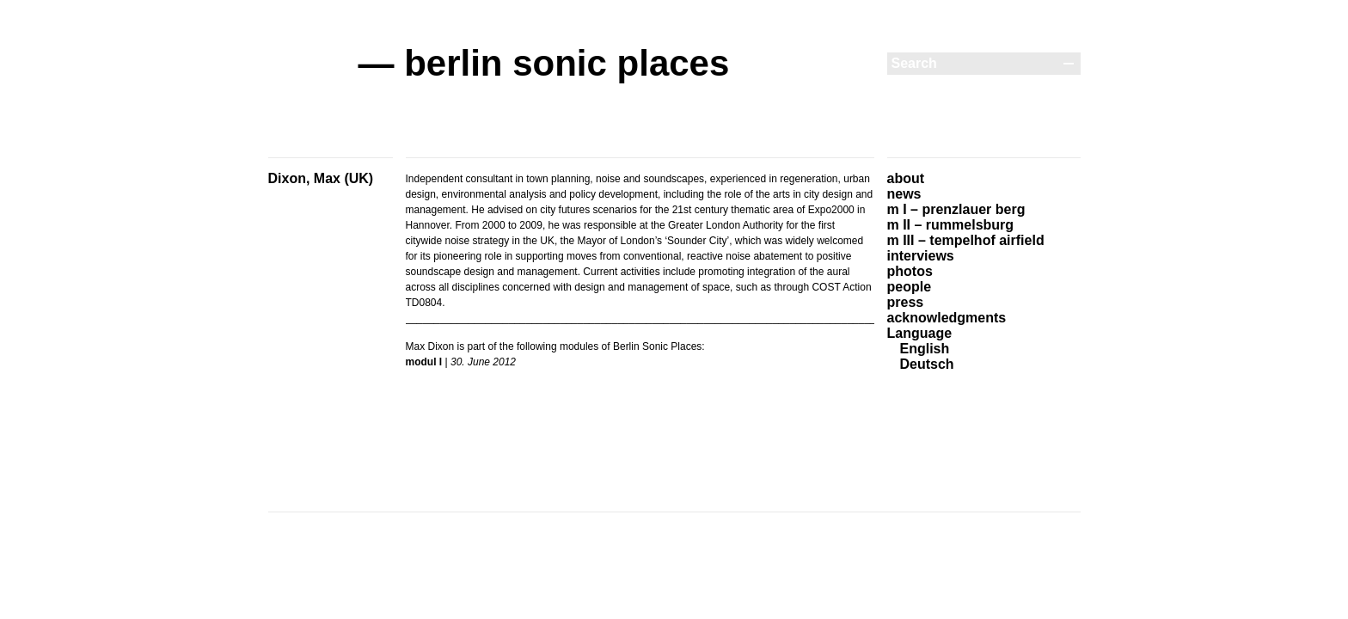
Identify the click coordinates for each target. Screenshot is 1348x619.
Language (920, 333)
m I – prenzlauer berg (956, 209)
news (904, 194)
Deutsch (927, 364)
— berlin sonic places (544, 63)
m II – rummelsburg (950, 225)
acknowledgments (947, 317)
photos (910, 271)
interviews (920, 255)
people (909, 286)
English (925, 348)
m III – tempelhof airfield (966, 240)
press (905, 302)
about (906, 178)
